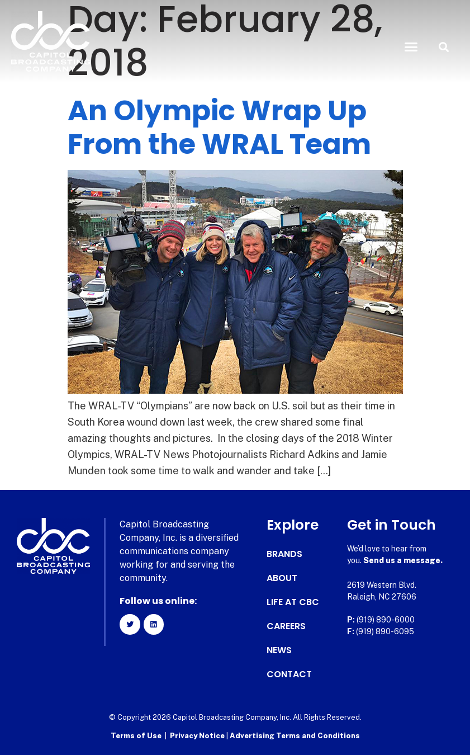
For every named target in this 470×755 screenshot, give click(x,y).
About (282, 578)
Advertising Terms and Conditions (295, 736)
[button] (410, 47)
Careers (286, 626)
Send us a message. (403, 560)
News (279, 650)
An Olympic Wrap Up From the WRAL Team (219, 127)
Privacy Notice (198, 736)
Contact (289, 674)
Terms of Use (136, 736)
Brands (284, 554)
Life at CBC (293, 602)
